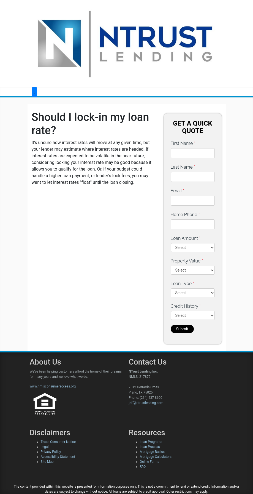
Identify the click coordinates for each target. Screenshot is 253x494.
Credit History (186, 306)
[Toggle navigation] (34, 92)
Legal (45, 447)
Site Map (47, 462)
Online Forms (149, 462)
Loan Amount (186, 238)
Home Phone (185, 214)
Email (177, 190)
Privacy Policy (51, 452)
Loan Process (150, 447)
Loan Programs (151, 442)
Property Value (187, 261)
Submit (182, 329)
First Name (183, 143)
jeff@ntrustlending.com (146, 403)
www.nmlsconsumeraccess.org (53, 386)
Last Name (183, 167)
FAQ (143, 467)
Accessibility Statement (58, 457)
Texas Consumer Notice (58, 442)
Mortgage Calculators (156, 457)
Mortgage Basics (152, 452)
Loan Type (182, 283)
